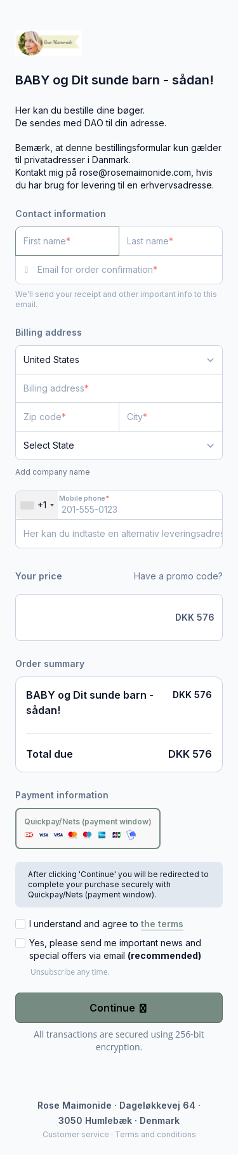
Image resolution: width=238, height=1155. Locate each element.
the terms (162, 923)
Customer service (76, 1134)
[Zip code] (67, 417)
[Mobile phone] (119, 505)
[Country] (119, 360)
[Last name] (170, 241)
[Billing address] (111, 388)
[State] (119, 445)
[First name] (67, 241)
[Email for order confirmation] (130, 270)
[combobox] (37, 505)
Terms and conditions (155, 1134)
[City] (170, 417)
